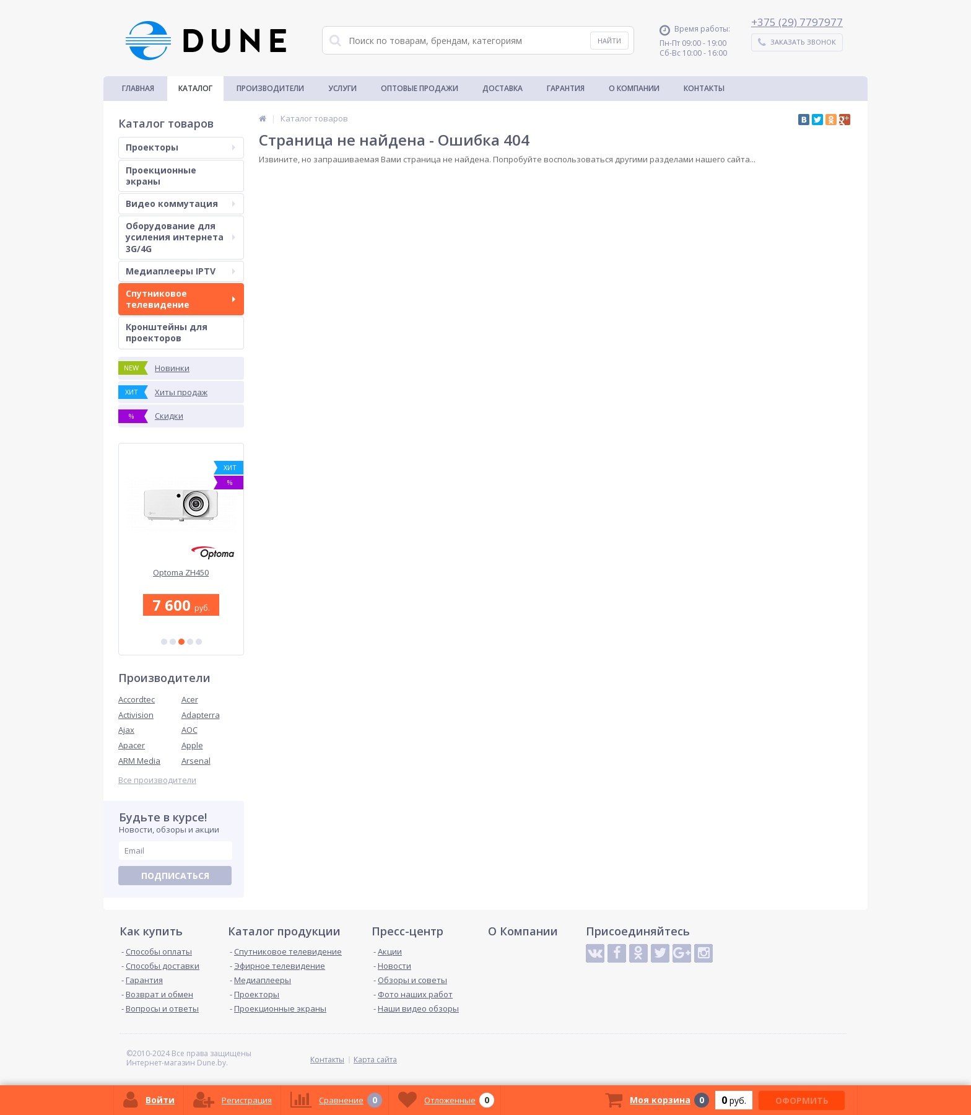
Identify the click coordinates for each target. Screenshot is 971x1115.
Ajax (126, 729)
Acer (189, 699)
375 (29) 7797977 (800, 22)
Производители (270, 88)
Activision (136, 714)
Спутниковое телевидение (180, 298)
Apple (192, 745)
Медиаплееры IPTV (180, 271)
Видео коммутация (180, 203)
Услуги (342, 88)
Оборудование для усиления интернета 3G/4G (180, 237)
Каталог (195, 88)
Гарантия (566, 88)
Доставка (502, 88)
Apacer (131, 745)
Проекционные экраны (161, 175)
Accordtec (136, 699)
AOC (189, 729)
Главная (138, 88)
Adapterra (200, 714)
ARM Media (139, 760)
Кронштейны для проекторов (166, 332)
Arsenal (196, 760)
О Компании (634, 88)
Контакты (704, 88)
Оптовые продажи (419, 88)
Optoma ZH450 (181, 572)
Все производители (157, 780)
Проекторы (180, 147)
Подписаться (175, 875)
